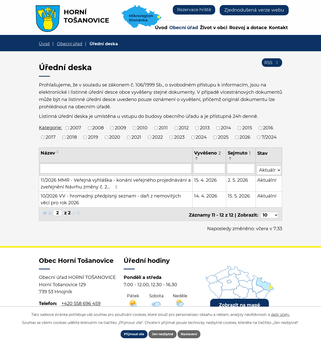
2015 (247, 128)
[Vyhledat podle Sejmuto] (241, 168)
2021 (136, 137)
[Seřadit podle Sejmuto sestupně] (230, 160)
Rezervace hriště (192, 10)
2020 (114, 137)
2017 (51, 137)
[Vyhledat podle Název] (116, 168)
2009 (120, 128)
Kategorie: (50, 127)
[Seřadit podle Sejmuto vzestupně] (230, 158)
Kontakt (278, 27)
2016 (268, 128)
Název (48, 153)
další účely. (280, 312)
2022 (157, 137)
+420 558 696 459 (81, 300)
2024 (201, 137)
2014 (226, 128)
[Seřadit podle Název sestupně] (58, 153)
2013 (205, 128)
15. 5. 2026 (239, 194)
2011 (163, 128)
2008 (98, 128)
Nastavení (196, 333)
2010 (142, 128)
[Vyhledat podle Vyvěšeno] (209, 168)
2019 (93, 137)
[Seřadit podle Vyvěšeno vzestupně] (197, 158)
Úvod (161, 27)
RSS (271, 65)
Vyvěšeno (207, 153)
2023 (179, 137)
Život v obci (213, 27)
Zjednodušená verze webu (254, 10)
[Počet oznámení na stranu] (269, 211)
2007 (75, 128)
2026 (244, 137)
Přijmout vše (127, 333)
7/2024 (269, 137)
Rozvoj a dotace (248, 27)
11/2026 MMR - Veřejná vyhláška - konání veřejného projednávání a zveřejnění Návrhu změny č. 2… (116, 182)
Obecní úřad (183, 27)
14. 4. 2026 (205, 194)
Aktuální (267, 178)
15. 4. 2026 (205, 178)
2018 (72, 137)
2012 (184, 128)
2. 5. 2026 (238, 178)
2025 (223, 137)
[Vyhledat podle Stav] (269, 168)
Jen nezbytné (163, 333)
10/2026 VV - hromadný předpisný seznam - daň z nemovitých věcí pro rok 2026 (116, 197)
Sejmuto (239, 153)
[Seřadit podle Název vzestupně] (58, 151)
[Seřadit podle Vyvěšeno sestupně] (197, 160)
